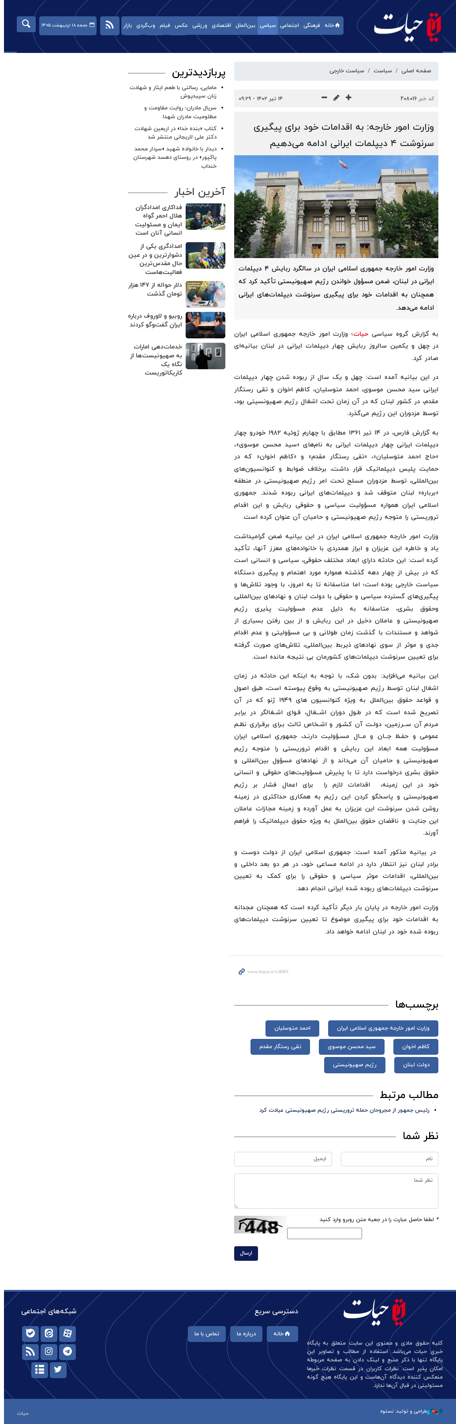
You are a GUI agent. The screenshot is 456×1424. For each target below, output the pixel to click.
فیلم (162, 25)
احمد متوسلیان (291, 1028)
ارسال (244, 1253)
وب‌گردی (143, 25)
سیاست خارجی (345, 71)
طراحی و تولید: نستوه (409, 1411)
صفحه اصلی (415, 71)
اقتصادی (219, 25)
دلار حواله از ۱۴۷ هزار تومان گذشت (153, 289)
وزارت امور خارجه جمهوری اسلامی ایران (381, 1028)
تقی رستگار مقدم (278, 1047)
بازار (125, 25)
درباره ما (244, 1334)
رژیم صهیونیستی (353, 1065)
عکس (179, 25)
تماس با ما (204, 1334)
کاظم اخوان (414, 1047)
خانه (331, 25)
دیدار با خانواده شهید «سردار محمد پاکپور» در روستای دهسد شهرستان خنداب (173, 157)
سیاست (381, 71)
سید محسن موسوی (350, 1047)
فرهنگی (309, 25)
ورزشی (197, 25)
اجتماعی (287, 25)
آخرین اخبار (198, 192)
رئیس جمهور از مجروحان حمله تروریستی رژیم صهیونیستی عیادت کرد (343, 1110)
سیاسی (265, 25)
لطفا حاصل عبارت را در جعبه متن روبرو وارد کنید (377, 1220)
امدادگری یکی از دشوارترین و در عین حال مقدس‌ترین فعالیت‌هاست (153, 259)
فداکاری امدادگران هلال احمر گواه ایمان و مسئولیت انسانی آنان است (156, 220)
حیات (401, 27)
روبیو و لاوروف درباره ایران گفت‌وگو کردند (153, 320)
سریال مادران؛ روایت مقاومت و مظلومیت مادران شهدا (178, 112)
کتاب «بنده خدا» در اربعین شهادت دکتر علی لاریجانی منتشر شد (174, 133)
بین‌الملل (243, 25)
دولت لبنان (414, 1065)
